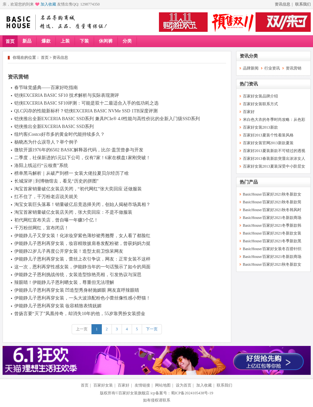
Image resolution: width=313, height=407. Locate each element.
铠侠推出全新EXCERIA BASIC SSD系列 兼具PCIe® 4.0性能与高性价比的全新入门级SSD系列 (107, 118)
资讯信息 (282, 4)
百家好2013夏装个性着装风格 (268, 135)
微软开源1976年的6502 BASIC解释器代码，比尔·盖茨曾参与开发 (78, 149)
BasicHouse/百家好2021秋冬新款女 (272, 194)
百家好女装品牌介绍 (260, 96)
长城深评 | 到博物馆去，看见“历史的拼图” (56, 181)
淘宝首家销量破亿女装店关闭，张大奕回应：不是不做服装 (73, 212)
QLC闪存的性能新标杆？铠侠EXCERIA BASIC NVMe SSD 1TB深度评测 (86, 110)
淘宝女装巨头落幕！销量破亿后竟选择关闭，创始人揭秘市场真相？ (82, 204)
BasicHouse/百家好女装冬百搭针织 (272, 249)
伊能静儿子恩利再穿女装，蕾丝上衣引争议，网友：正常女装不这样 (82, 259)
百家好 (249, 111)
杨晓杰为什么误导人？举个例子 (46, 142)
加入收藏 (48, 4)
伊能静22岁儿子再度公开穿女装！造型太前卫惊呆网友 (68, 251)
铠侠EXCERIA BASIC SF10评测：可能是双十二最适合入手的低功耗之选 (86, 103)
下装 (84, 41)
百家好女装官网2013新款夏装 (268, 143)
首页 (10, 41)
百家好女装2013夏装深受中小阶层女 (274, 166)
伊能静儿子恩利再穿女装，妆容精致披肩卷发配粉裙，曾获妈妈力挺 (82, 243)
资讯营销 (18, 77)
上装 (65, 41)
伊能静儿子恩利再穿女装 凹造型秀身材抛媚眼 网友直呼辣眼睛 (76, 290)
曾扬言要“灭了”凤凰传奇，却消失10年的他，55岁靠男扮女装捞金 (79, 313)
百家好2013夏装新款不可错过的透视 (274, 150)
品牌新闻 (251, 68)
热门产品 (249, 182)
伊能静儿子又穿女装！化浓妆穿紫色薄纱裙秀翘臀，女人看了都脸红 (82, 235)
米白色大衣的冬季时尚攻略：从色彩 (274, 119)
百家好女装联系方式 (260, 104)
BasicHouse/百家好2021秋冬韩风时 (272, 210)
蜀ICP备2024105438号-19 (192, 393)
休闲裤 (106, 41)
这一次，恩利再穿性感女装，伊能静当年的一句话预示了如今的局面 (82, 266)
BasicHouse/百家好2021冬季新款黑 (272, 241)
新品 (26, 41)
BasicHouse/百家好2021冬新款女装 (272, 233)
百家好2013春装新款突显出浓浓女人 (274, 158)
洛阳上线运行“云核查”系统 (41, 165)
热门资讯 (249, 84)
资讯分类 (249, 56)
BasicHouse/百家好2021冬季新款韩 (272, 225)
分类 (127, 41)
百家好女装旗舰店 (134, 393)
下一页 (152, 329)
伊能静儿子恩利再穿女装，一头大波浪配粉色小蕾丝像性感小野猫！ (82, 298)
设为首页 (183, 385)
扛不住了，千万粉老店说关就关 (46, 196)
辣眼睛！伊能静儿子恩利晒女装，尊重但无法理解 (64, 282)
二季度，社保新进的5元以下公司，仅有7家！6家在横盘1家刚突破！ (82, 157)
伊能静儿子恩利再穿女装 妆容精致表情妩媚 (58, 305)
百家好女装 (103, 385)
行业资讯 (272, 68)
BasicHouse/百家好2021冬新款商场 (272, 217)
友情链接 (142, 385)
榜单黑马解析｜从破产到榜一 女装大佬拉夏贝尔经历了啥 (71, 173)
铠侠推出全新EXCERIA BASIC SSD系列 (54, 126)
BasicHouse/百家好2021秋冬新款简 (272, 202)
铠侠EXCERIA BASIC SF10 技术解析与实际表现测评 (66, 95)
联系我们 (303, 4)
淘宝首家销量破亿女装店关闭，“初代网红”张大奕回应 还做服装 (78, 188)
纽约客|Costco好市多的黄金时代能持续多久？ (59, 134)
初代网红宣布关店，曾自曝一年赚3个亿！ (56, 220)
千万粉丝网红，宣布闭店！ (41, 227)
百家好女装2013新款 (260, 127)
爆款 (46, 41)
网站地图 (163, 385)
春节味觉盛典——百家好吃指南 (46, 87)
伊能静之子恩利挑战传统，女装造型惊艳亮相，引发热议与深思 (77, 274)
